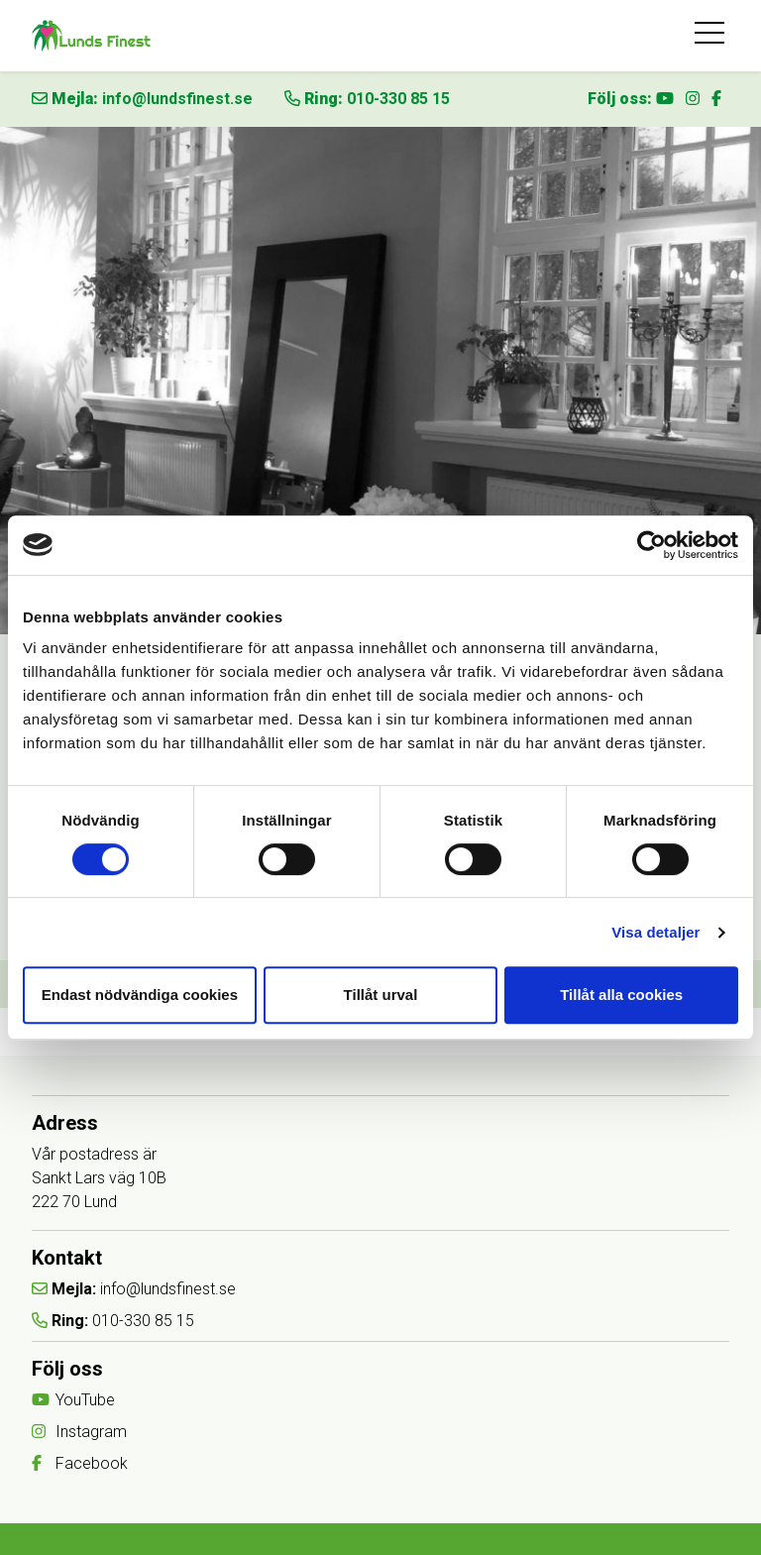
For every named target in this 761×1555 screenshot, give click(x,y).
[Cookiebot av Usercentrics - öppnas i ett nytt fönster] (651, 545)
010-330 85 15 (398, 98)
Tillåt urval (381, 994)
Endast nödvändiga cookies (140, 994)
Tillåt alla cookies (621, 994)
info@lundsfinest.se (177, 98)
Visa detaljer (655, 932)
